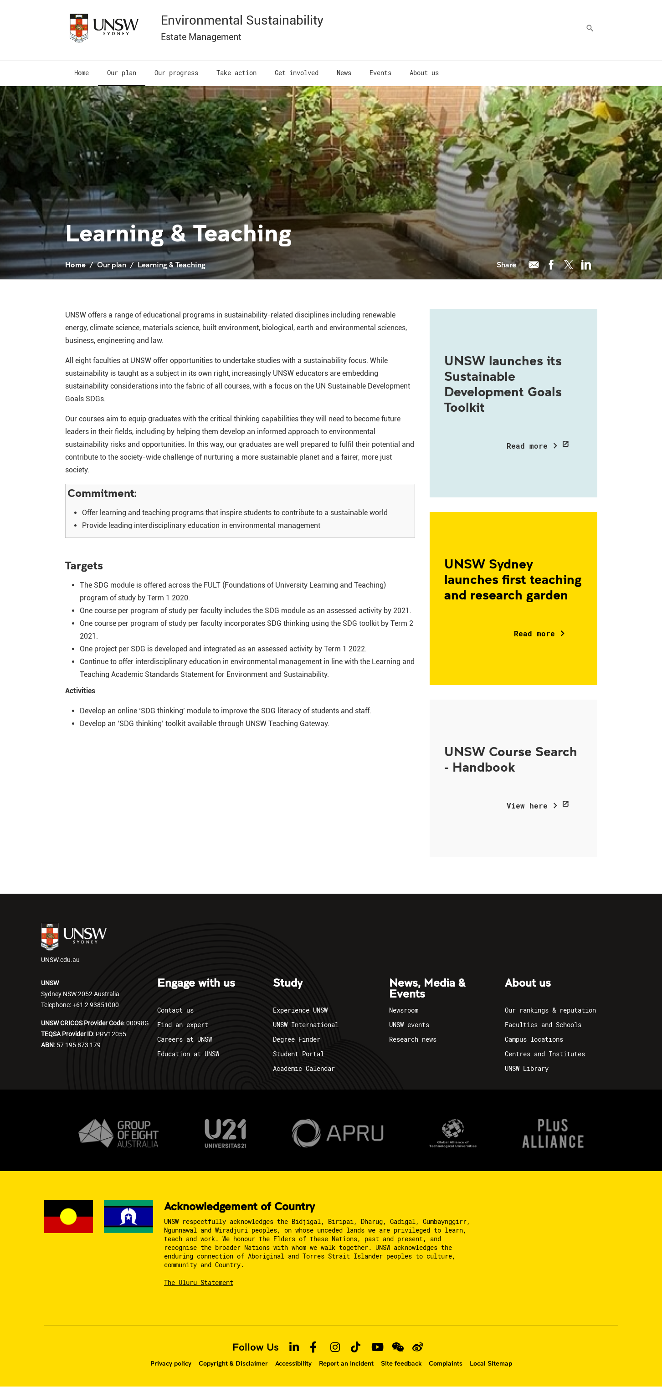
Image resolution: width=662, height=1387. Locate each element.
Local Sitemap (491, 1363)
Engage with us (196, 983)
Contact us (175, 1010)
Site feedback (401, 1363)
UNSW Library (527, 1068)
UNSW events (409, 1024)
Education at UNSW (188, 1053)
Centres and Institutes (545, 1053)
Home (75, 264)
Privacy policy (170, 1363)
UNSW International (306, 1024)
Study (288, 983)
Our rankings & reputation (550, 1010)
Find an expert (182, 1024)
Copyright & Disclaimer (233, 1363)
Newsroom (403, 1010)
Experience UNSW (300, 1010)
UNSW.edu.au (74, 943)
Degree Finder (296, 1039)
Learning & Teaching (171, 264)
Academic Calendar (304, 1068)
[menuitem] (81, 73)
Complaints (445, 1363)
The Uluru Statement (198, 1282)
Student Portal (298, 1053)
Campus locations (534, 1039)
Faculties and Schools (543, 1024)
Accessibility (293, 1363)
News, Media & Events (427, 989)
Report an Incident (346, 1363)
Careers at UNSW (184, 1039)
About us (528, 983)
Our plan (111, 264)
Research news (412, 1039)
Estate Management (201, 36)
